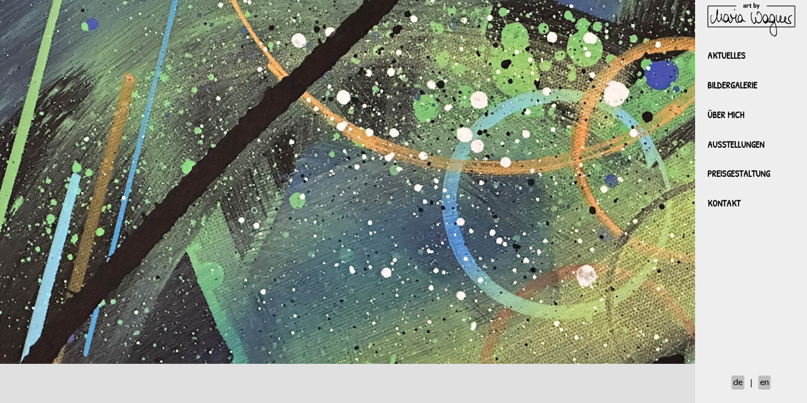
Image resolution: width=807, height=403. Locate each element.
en (764, 381)
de (738, 381)
